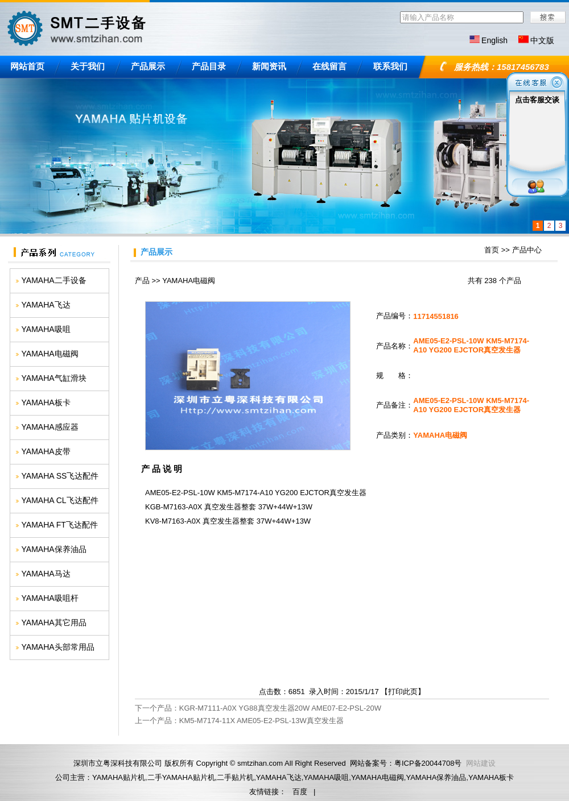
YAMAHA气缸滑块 (54, 378)
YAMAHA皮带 (46, 451)
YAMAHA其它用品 (54, 622)
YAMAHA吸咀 (46, 329)
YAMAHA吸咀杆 (50, 598)
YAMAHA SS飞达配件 (60, 475)
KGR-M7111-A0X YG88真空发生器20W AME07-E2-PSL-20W (280, 708)
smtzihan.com (260, 763)
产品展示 (148, 66)
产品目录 (209, 66)
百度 (299, 791)
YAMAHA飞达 (46, 304)
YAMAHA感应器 (50, 426)
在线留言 (329, 66)
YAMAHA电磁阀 (50, 353)
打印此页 (403, 691)
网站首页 (27, 66)
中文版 (542, 40)
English (494, 40)
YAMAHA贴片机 (118, 777)
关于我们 (88, 66)
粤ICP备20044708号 (428, 763)
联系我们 (390, 66)
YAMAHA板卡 (46, 402)
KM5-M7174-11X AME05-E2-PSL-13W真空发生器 (261, 720)
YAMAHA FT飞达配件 (60, 524)
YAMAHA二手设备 (54, 280)
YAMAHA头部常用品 (58, 646)
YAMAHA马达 (46, 573)
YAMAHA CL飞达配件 (60, 500)
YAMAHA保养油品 (54, 549)
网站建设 (481, 763)
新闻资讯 (269, 66)
